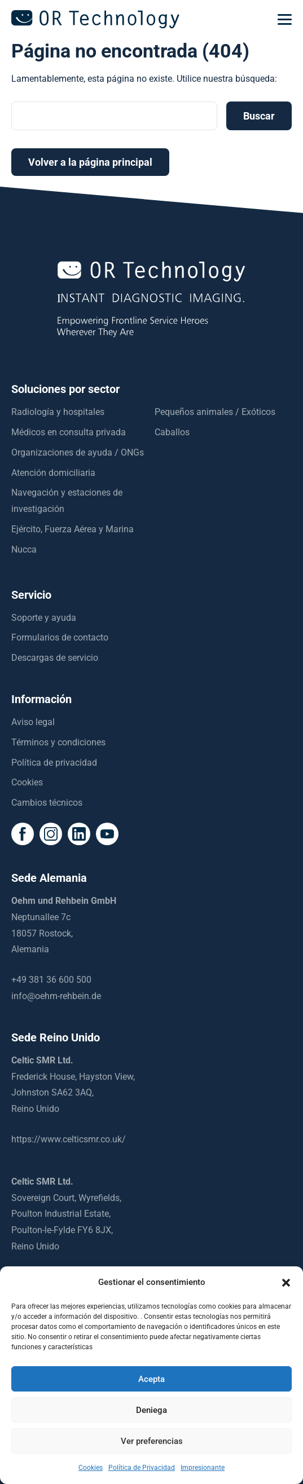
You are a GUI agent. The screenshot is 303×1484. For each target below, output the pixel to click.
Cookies (27, 782)
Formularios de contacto (59, 637)
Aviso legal (33, 722)
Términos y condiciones (58, 742)
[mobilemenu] (285, 19)
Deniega (151, 1410)
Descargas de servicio (54, 657)
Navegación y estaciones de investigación (66, 500)
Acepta (151, 1379)
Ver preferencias (152, 1441)
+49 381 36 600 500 (51, 979)
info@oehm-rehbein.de (56, 996)
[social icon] (22, 834)
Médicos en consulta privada (68, 432)
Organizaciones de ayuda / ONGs (77, 452)
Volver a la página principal (90, 162)
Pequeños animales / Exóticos (215, 412)
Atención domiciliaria (53, 472)
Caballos (172, 432)
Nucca (24, 549)
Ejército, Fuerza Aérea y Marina (72, 529)
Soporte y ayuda (43, 617)
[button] (286, 1282)
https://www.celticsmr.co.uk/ (68, 1139)
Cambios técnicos (46, 802)
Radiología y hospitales (57, 412)
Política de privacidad (54, 762)
